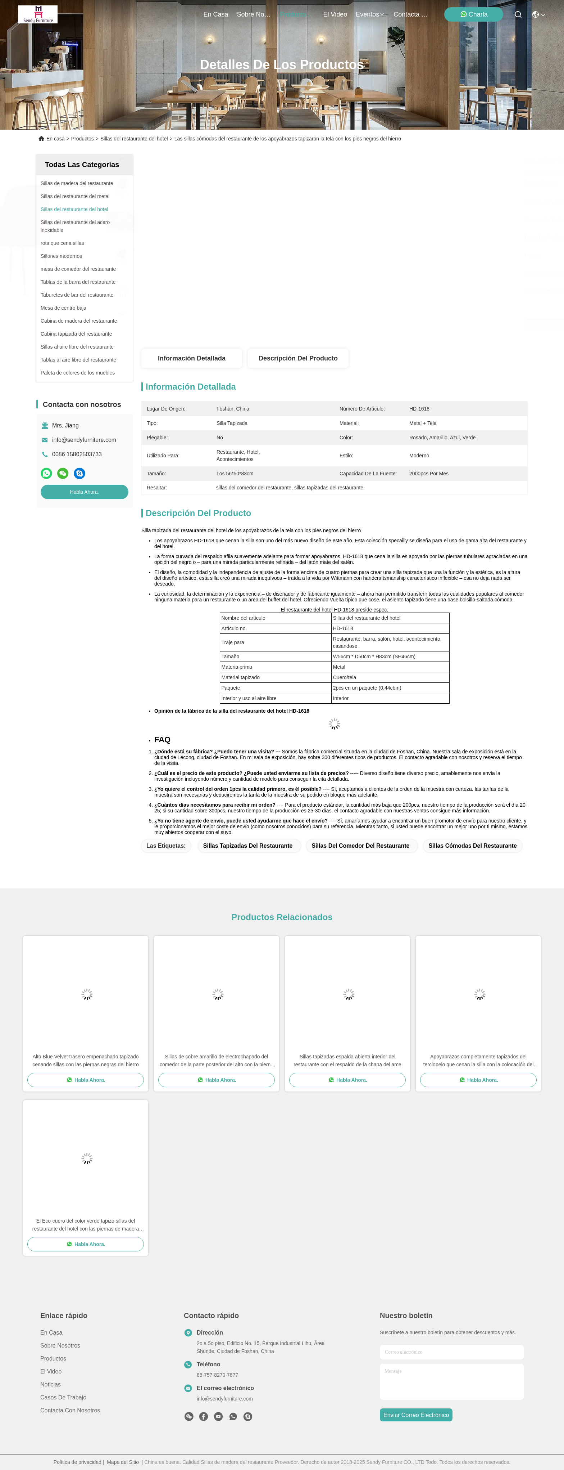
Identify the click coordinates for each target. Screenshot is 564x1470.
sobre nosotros (254, 14)
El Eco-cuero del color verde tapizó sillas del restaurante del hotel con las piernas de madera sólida (85, 1225)
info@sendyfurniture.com (84, 440)
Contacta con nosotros (70, 1410)
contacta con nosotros (411, 14)
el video (335, 14)
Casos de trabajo (63, 1397)
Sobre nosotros (60, 1346)
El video (51, 1371)
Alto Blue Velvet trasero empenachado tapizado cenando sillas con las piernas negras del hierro (85, 1060)
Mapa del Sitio (123, 1462)
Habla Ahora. (84, 492)
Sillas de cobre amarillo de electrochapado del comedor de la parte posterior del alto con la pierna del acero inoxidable (216, 1061)
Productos (82, 139)
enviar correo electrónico (416, 1415)
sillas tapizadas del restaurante (248, 846)
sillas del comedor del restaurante (360, 846)
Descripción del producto (298, 358)
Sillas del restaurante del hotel (134, 139)
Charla (474, 14)
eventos (370, 14)
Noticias (50, 1384)
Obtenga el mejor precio (394, 324)
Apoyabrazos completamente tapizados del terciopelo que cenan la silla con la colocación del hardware (478, 1061)
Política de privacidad (77, 1462)
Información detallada (192, 358)
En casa (216, 14)
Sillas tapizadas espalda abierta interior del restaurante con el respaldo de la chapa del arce (347, 1060)
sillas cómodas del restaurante (472, 846)
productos (297, 14)
